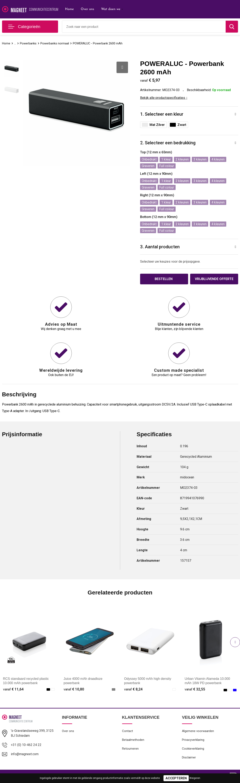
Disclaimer (189, 757)
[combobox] (144, 27)
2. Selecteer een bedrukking (167, 142)
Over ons (87, 9)
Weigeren (194, 778)
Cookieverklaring (193, 748)
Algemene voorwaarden (198, 731)
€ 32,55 (195, 689)
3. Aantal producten (160, 246)
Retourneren (130, 748)
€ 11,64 (13, 689)
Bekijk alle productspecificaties (163, 98)
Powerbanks (28, 43)
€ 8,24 (133, 689)
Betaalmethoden (133, 740)
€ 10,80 (74, 689)
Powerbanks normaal (54, 43)
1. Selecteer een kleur (161, 114)
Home (69, 9)
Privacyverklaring (193, 740)
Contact (127, 731)
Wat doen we (110, 9)
